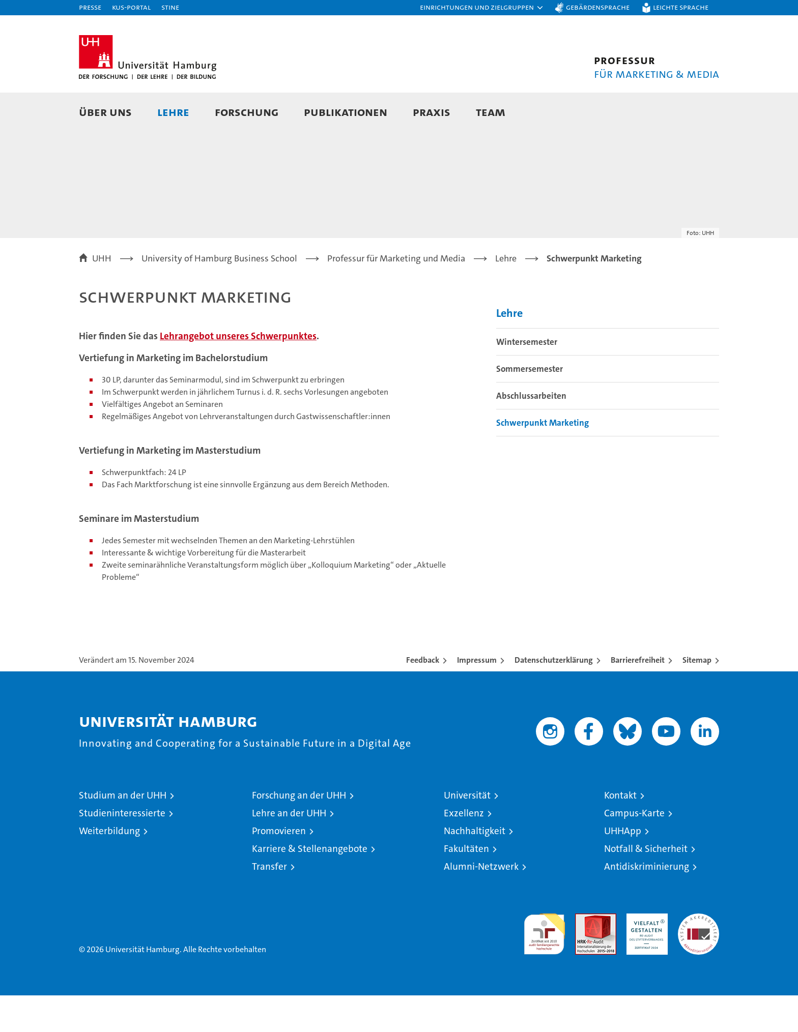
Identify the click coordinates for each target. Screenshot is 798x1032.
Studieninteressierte (122, 849)
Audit (584, 955)
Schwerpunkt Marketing (542, 459)
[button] (482, 7)
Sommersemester (529, 405)
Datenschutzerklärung (554, 696)
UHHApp (622, 867)
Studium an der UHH (122, 831)
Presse (90, 7)
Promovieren (279, 867)
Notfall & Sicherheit (646, 885)
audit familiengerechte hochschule (544, 966)
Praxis (431, 111)
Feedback (422, 696)
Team (490, 111)
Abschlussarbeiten (531, 432)
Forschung (246, 111)
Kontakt (620, 831)
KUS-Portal (131, 7)
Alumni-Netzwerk (481, 903)
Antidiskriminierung (646, 903)
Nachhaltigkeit (474, 867)
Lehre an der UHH (289, 849)
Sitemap (696, 696)
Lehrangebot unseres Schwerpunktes (238, 372)
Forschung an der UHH (299, 831)
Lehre (173, 111)
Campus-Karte (634, 849)
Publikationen (345, 111)
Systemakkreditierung (698, 955)
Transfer (269, 903)
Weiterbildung (109, 867)
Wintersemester (526, 378)
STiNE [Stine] (170, 7)
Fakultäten (466, 885)
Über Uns (105, 111)
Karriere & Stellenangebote (309, 885)
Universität (467, 831)
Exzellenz (464, 849)
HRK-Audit (644, 955)
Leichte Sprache (680, 7)
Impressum (477, 696)
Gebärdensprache (598, 7)
